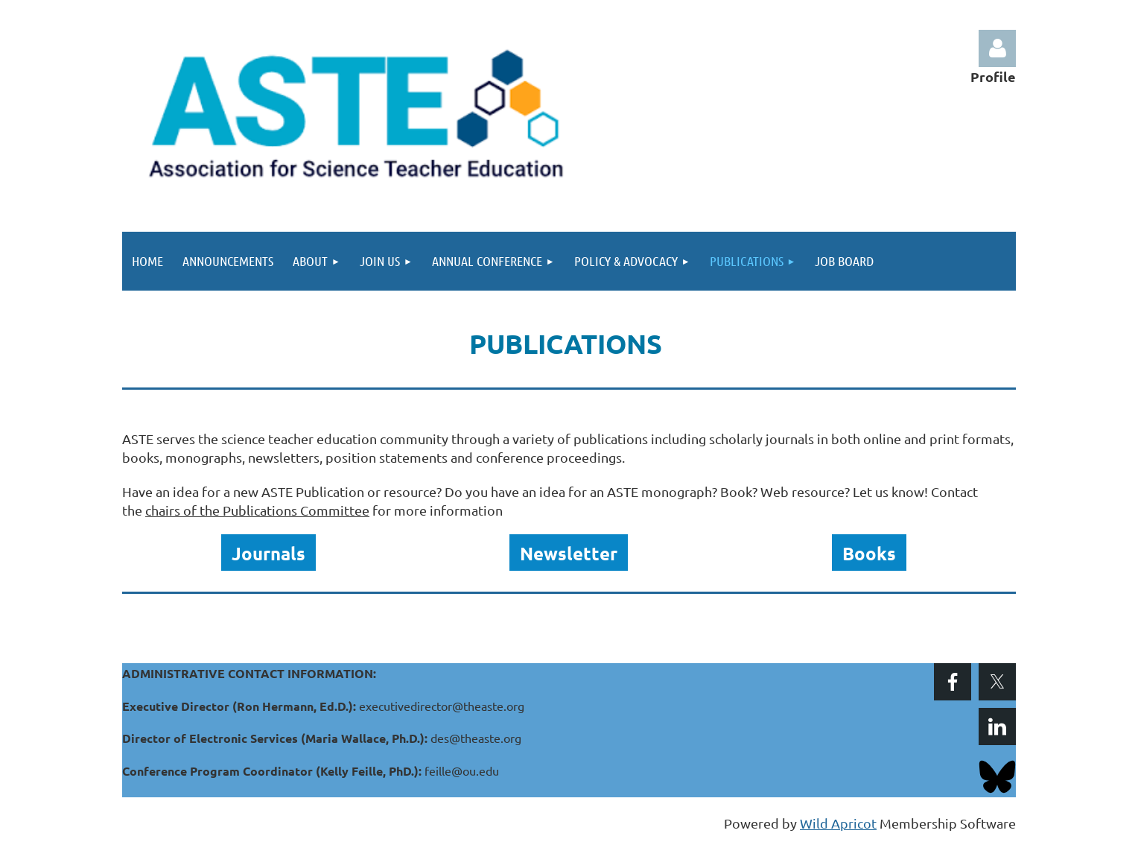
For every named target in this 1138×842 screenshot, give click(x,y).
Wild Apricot (838, 823)
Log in (997, 48)
